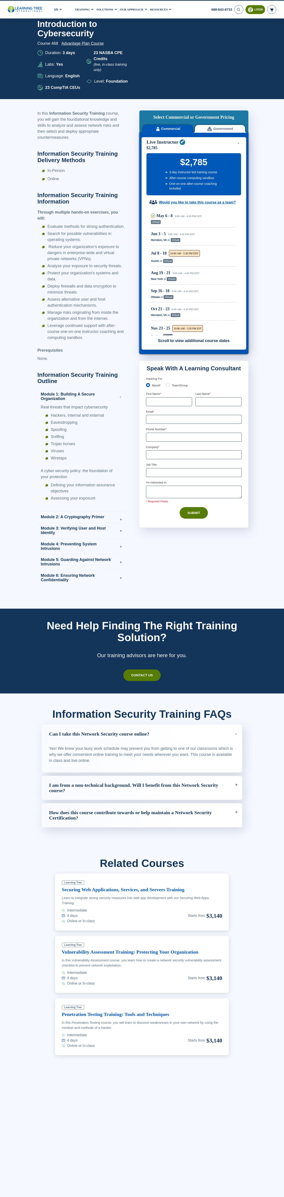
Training (83, 8)
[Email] (194, 337)
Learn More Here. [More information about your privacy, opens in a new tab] (67, 1192)
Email (150, 330)
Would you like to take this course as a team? (197, 120)
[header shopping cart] (271, 8)
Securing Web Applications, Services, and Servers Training (130, 901)
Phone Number (157, 347)
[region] (195, 190)
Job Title (151, 383)
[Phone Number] (194, 355)
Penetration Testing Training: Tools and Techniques (121, 1026)
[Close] (277, 1189)
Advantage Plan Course (84, 43)
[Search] (238, 8)
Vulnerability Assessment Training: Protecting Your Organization (137, 964)
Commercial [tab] (168, 46)
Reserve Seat (221, 140)
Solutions (107, 8)
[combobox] (151, 355)
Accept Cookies (227, 1189)
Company (153, 365)
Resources (164, 8)
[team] (169, 303)
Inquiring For (154, 296)
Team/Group (181, 303)
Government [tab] (220, 46)
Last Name (203, 312)
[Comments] (194, 411)
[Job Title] (194, 391)
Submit (193, 432)
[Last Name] (218, 319)
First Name (154, 312)
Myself (156, 303)
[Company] (194, 373)
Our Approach (135, 8)
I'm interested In (157, 401)
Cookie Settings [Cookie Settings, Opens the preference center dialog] (196, 1189)
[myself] (148, 303)
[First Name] (169, 319)
